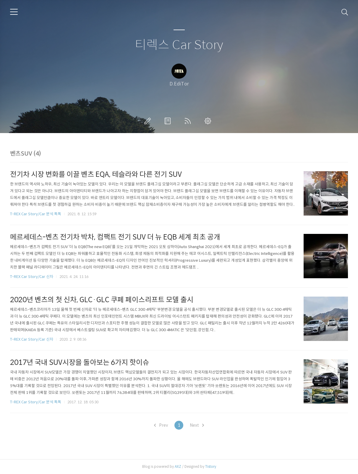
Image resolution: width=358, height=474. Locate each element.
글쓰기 (149, 121)
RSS (189, 121)
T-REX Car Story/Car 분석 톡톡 (35, 213)
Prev (161, 425)
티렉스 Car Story (179, 45)
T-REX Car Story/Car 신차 (31, 276)
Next (197, 425)
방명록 (169, 121)
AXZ (178, 466)
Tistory (210, 466)
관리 (209, 121)
